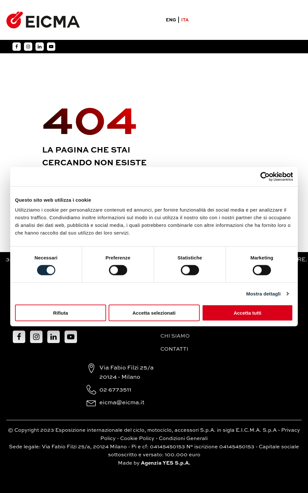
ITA (185, 20)
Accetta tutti (247, 313)
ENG (171, 20)
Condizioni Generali (183, 438)
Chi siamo (175, 336)
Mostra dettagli (263, 293)
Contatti (174, 349)
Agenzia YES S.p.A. (165, 463)
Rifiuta (60, 313)
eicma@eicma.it (121, 403)
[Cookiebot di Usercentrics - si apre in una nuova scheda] (265, 176)
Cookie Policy (137, 438)
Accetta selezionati (153, 313)
